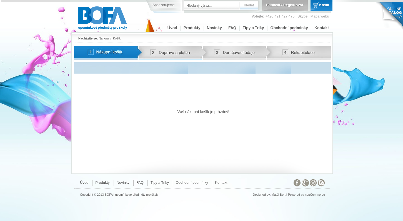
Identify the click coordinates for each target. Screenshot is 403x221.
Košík (324, 5)
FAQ (232, 28)
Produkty (192, 28)
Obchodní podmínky (289, 28)
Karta (79, 48)
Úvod (172, 28)
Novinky (214, 28)
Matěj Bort (279, 194)
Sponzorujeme (163, 5)
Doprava (147, 48)
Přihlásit (273, 5)
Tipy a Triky (253, 28)
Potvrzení (83, 60)
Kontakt (321, 28)
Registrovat (293, 5)
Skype (302, 16)
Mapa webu (320, 16)
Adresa (210, 48)
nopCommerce (315, 194)
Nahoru (104, 38)
